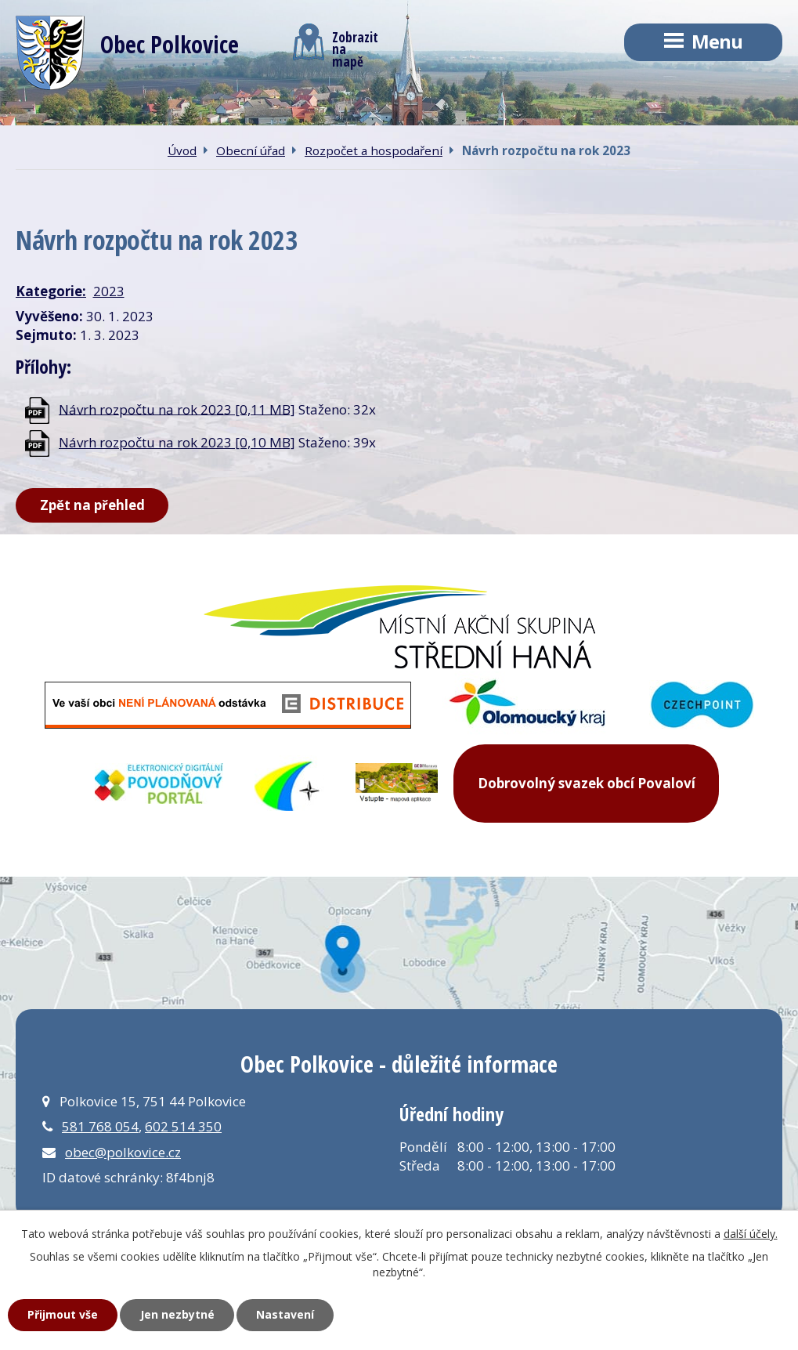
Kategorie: (51, 291)
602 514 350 (183, 1126)
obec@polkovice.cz (123, 1152)
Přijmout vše (62, 1314)
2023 (109, 291)
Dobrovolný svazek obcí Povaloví (586, 783)
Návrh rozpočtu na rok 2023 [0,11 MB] (177, 409)
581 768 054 (100, 1126)
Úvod (182, 150)
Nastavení (285, 1314)
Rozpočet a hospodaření (373, 150)
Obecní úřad (250, 150)
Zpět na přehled (92, 505)
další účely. (751, 1233)
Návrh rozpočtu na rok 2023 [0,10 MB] (177, 442)
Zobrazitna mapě (335, 45)
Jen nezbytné (177, 1314)
